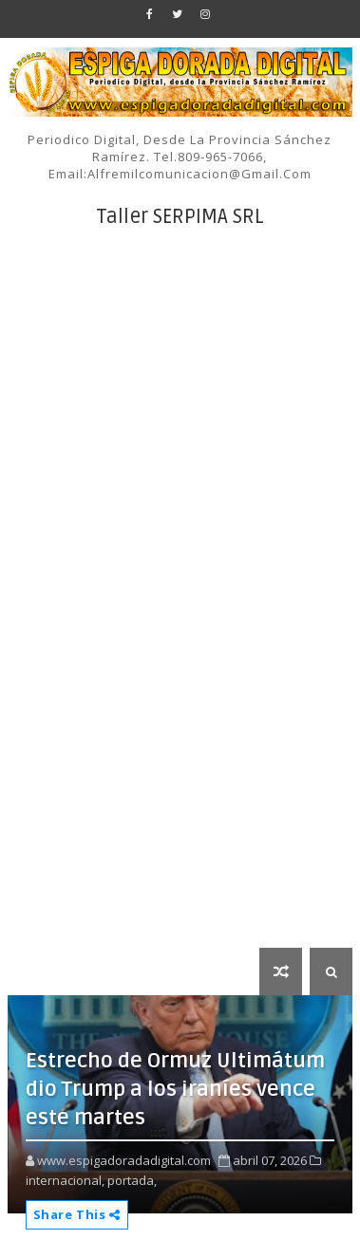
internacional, (65, 1180)
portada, (132, 1180)
